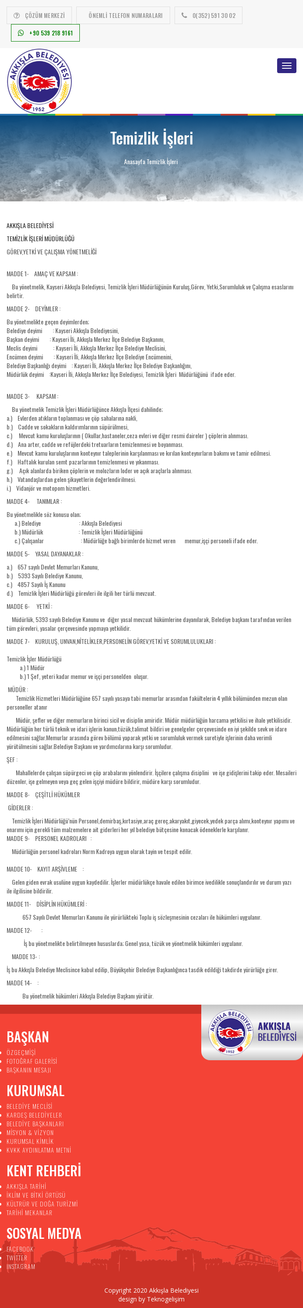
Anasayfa (134, 161)
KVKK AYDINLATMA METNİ (39, 1149)
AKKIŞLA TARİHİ (26, 1186)
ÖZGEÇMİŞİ (21, 1052)
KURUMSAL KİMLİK (30, 1141)
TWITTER (17, 1257)
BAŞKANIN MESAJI (29, 1069)
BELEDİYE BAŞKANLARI (35, 1123)
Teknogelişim (166, 1299)
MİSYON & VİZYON (30, 1132)
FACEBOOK (20, 1248)
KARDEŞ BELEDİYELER (34, 1114)
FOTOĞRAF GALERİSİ (32, 1060)
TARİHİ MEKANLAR (30, 1212)
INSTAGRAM (21, 1266)
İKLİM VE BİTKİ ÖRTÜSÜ (36, 1194)
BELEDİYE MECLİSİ (30, 1106)
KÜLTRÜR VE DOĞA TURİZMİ (42, 1203)
